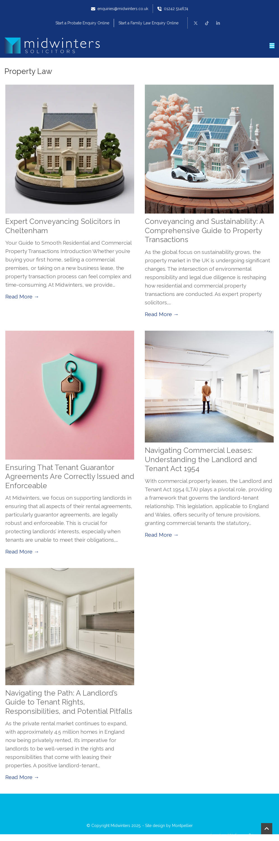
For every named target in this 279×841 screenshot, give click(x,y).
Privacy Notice (262, 835)
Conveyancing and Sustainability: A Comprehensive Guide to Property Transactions (204, 230)
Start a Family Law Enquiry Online (148, 23)
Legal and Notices (227, 835)
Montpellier (182, 825)
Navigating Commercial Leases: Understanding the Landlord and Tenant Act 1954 (201, 459)
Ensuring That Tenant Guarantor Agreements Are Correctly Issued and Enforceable (69, 476)
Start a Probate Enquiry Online (82, 23)
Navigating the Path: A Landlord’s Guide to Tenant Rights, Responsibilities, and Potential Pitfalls (68, 702)
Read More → (22, 296)
